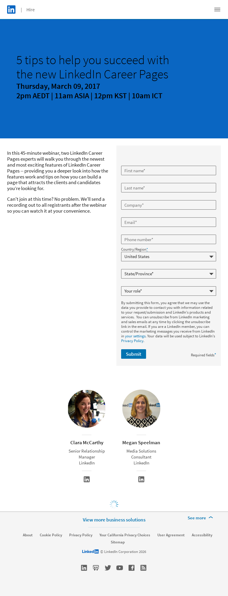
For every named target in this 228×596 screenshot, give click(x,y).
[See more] (201, 517)
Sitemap (118, 542)
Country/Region (134, 249)
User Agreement (171, 535)
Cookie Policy (51, 535)
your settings (135, 336)
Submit (133, 354)
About (28, 535)
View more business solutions (114, 519)
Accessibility (202, 535)
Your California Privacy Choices (124, 535)
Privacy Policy (132, 340)
